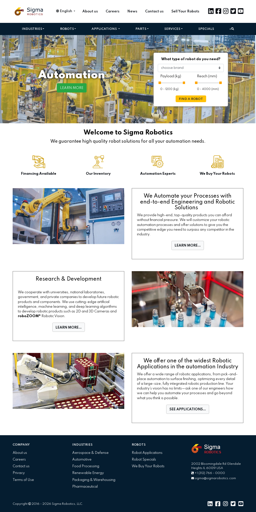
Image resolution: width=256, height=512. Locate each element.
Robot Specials (144, 459)
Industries (32, 29)
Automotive (82, 459)
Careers (112, 11)
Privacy (19, 473)
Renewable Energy (88, 473)
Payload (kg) (170, 76)
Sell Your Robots (185, 11)
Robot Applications (147, 453)
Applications (105, 29)
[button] (232, 29)
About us (90, 11)
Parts (140, 29)
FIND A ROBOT (191, 99)
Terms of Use (23, 480)
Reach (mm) (207, 76)
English (64, 11)
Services (172, 29)
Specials (206, 29)
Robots (67, 29)
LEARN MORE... (188, 245)
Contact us (154, 11)
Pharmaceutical (85, 486)
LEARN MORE (71, 88)
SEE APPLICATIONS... (187, 409)
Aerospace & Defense (90, 453)
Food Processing (85, 466)
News (132, 11)
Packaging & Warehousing (93, 480)
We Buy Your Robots (148, 466)
